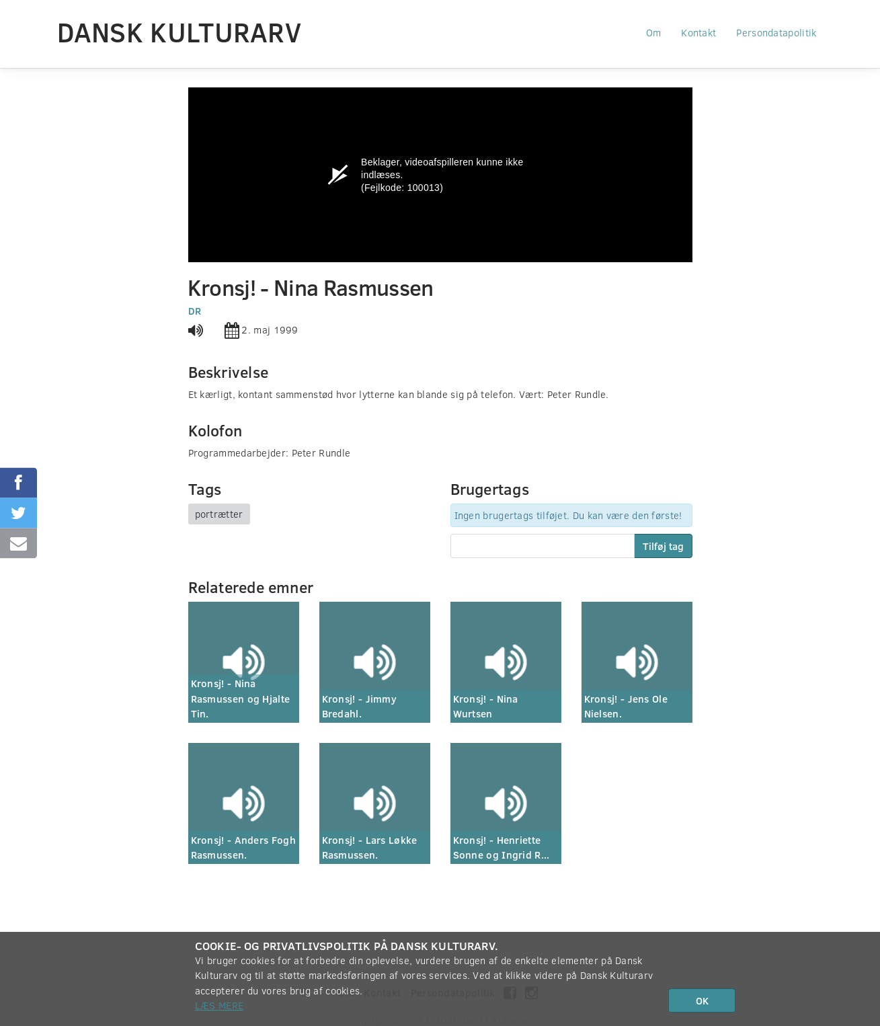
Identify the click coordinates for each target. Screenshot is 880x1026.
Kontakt (698, 32)
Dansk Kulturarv (179, 31)
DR (195, 310)
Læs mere (219, 1005)
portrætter (219, 513)
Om (654, 32)
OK (702, 1000)
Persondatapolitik (776, 32)
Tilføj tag (663, 546)
